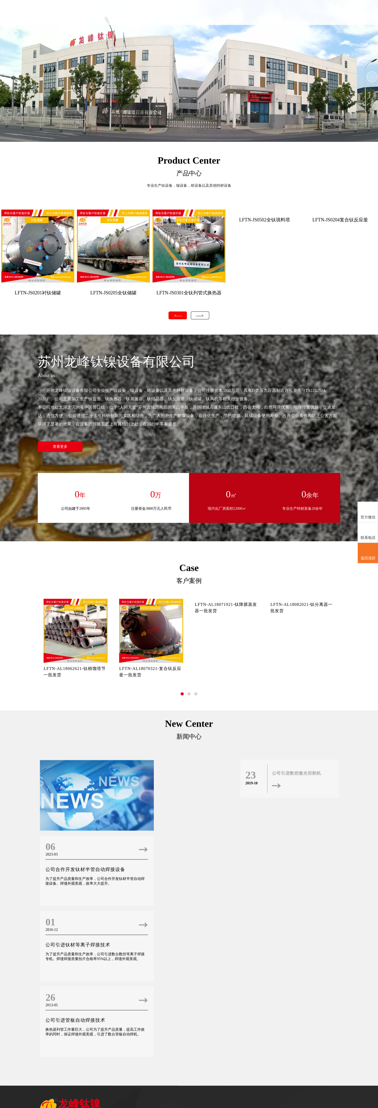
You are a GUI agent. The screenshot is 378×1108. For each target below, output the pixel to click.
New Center (189, 889)
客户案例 (289, 25)
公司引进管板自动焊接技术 (175, 1023)
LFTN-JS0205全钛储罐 (113, 293)
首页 (206, 12)
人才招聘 (309, 25)
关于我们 (227, 25)
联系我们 (330, 25)
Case (189, 706)
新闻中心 (268, 25)
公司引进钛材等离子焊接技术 (77, 1023)
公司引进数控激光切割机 (296, 938)
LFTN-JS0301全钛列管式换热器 (189, 293)
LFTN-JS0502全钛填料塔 (264, 220)
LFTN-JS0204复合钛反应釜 (340, 220)
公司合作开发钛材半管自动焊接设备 (185, 958)
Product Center (189, 160)
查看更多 (60, 447)
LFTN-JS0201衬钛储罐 (38, 293)
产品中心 (248, 25)
